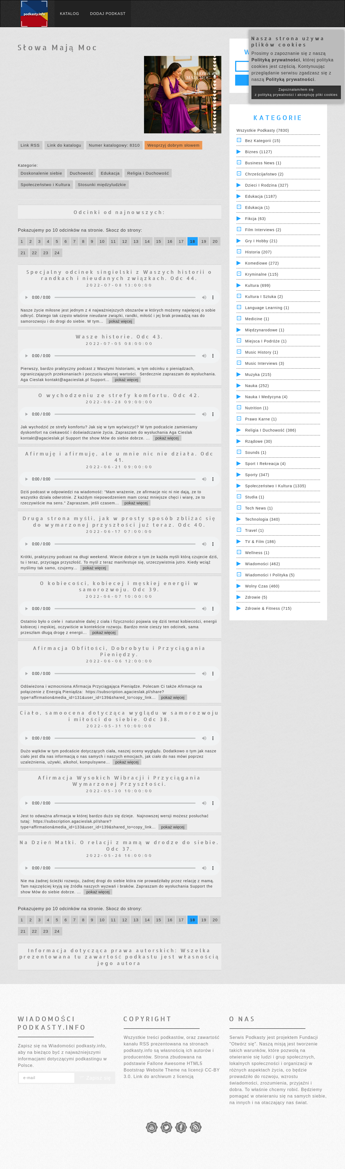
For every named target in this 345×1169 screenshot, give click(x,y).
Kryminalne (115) (262, 274)
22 (34, 252)
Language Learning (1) (267, 308)
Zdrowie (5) (256, 597)
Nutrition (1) (257, 408)
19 (203, 241)
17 (181, 241)
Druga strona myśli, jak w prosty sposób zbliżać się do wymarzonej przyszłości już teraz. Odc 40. (119, 521)
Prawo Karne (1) (261, 419)
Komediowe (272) (262, 263)
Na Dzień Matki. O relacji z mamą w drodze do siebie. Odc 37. (119, 845)
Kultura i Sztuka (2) (264, 296)
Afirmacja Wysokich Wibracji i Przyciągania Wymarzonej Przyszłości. (119, 780)
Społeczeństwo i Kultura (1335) (275, 486)
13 (136, 241)
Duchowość (81, 173)
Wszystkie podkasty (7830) (263, 130)
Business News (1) (263, 163)
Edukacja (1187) (261, 196)
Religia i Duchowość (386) (270, 430)
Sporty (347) (257, 475)
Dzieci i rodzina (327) (267, 185)
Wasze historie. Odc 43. (119, 336)
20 (215, 241)
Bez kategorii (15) (262, 141)
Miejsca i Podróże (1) (266, 341)
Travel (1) (254, 530)
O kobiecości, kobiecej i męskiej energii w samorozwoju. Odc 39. (119, 586)
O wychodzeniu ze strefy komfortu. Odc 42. (119, 395)
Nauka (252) (257, 386)
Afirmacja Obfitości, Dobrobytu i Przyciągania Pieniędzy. (119, 651)
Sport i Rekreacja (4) (265, 463)
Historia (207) (258, 252)
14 (147, 241)
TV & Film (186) (260, 541)
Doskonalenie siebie (41, 173)
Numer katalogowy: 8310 (114, 145)
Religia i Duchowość (148, 173)
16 (170, 241)
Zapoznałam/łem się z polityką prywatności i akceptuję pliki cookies (296, 92)
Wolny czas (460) (262, 586)
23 (45, 252)
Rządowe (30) (258, 441)
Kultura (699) (258, 285)
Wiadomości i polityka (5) (270, 575)
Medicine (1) (257, 319)
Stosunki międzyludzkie (102, 184)
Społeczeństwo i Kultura (45, 184)
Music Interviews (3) (264, 363)
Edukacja (110, 173)
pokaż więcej (120, 321)
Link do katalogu (64, 145)
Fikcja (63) (255, 218)
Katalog (69, 13)
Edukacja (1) (257, 207)
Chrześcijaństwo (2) (264, 174)
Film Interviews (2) (263, 230)
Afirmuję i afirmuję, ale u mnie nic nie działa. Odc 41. (119, 456)
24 (57, 252)
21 (23, 252)
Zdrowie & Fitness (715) (268, 608)
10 (102, 241)
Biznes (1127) (258, 152)
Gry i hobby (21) (261, 241)
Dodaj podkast (108, 13)
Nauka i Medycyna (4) (266, 397)
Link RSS (30, 145)
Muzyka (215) (258, 374)
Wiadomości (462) (262, 564)
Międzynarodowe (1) (265, 330)
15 (158, 241)
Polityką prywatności (275, 60)
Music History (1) (261, 352)
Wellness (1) (257, 553)
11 (113, 241)
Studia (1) (254, 497)
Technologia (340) (262, 519)
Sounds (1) (255, 452)
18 (192, 241)
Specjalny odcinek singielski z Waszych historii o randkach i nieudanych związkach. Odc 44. (119, 275)
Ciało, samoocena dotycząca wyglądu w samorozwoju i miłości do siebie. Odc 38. (119, 715)
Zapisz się (95, 1078)
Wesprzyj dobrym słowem (173, 145)
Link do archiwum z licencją (163, 1076)
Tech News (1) (259, 508)
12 (124, 241)
